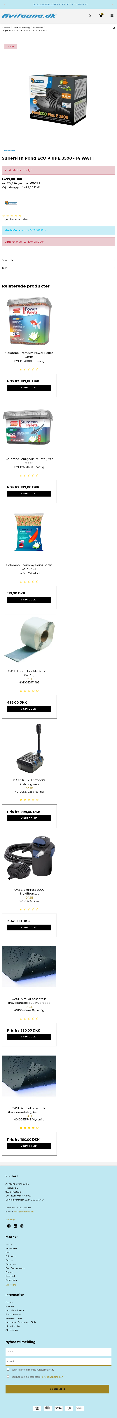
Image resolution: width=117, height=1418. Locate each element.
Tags (4, 268)
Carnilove (11, 1264)
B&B (8, 1252)
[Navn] (58, 1351)
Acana (9, 1244)
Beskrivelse (8, 260)
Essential (10, 1276)
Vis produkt (29, 387)
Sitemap (10, 1219)
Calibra (9, 1260)
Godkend (56, 1389)
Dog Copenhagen (15, 1268)
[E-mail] (58, 1361)
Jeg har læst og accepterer (37, 1376)
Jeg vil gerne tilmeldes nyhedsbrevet (42, 1369)
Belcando (10, 1256)
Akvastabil (11, 1248)
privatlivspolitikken (52, 1376)
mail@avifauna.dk (24, 1211)
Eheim (9, 1272)
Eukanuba (11, 1280)
